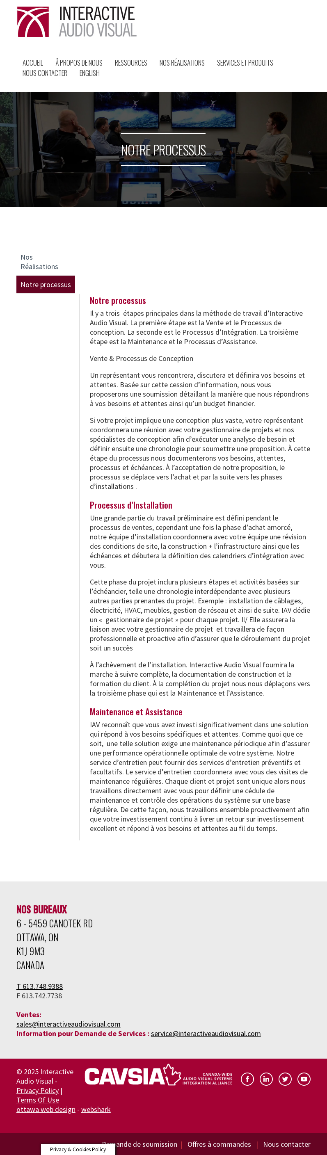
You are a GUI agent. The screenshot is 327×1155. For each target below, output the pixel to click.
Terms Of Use (37, 1100)
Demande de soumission (139, 1144)
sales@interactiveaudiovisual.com (68, 1024)
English (90, 73)
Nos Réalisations (182, 62)
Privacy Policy (37, 1090)
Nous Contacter (45, 73)
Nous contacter (287, 1144)
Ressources (131, 62)
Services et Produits (245, 62)
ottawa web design (45, 1109)
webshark (96, 1109)
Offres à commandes (220, 1144)
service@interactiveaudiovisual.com (206, 1033)
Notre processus (46, 284)
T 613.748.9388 (39, 986)
